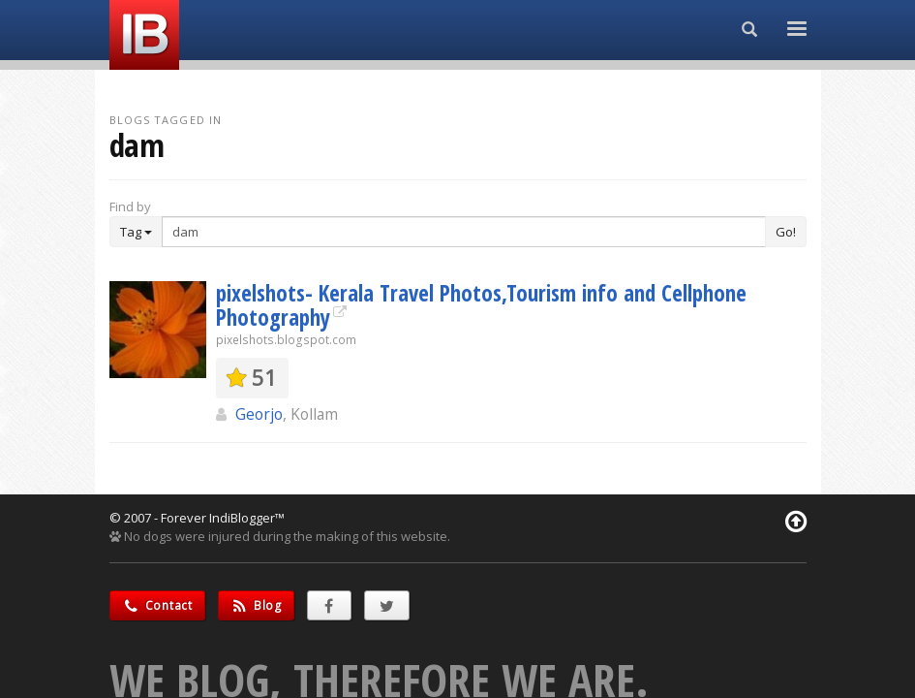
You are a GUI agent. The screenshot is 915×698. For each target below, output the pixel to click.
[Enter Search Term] (464, 231)
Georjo (259, 414)
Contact (157, 605)
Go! (786, 231)
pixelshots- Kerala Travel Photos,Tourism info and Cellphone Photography (481, 305)
